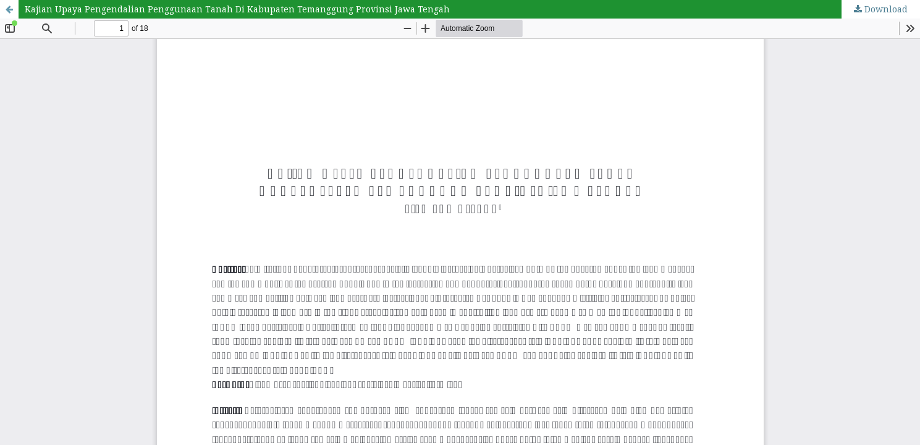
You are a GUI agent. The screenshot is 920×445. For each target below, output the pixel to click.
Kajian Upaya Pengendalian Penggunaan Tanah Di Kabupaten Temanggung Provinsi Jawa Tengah (237, 9)
